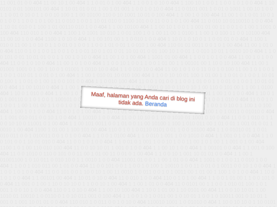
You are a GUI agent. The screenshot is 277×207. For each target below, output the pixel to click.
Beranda (156, 104)
